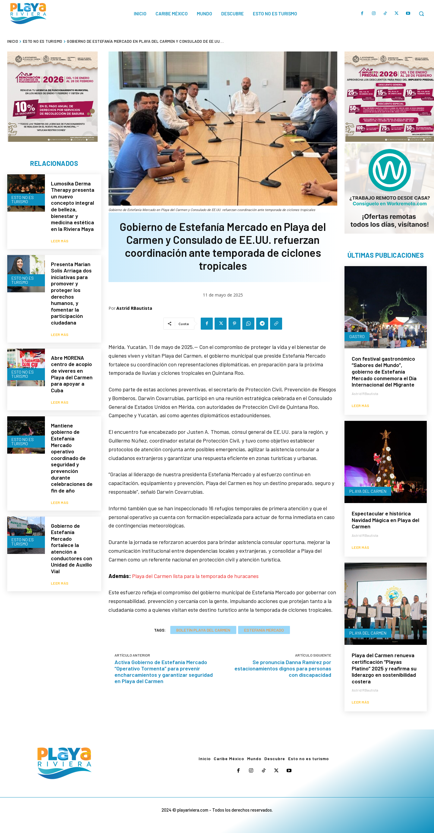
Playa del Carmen (367, 491)
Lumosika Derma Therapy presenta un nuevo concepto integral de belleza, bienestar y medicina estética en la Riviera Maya (72, 206)
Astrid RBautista (134, 308)
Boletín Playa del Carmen (203, 630)
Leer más (60, 240)
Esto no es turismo (42, 41)
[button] (421, 13)
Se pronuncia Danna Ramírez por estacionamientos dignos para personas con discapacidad (282, 668)
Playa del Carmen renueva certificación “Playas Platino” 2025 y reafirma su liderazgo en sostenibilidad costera (384, 668)
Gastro (357, 336)
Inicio (12, 41)
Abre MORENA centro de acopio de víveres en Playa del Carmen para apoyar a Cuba (72, 372)
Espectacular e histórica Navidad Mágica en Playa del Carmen (385, 520)
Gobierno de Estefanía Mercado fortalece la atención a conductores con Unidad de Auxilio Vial (71, 545)
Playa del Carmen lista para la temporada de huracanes (195, 576)
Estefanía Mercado (264, 630)
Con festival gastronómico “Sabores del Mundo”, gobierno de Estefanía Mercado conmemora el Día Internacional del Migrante (384, 371)
